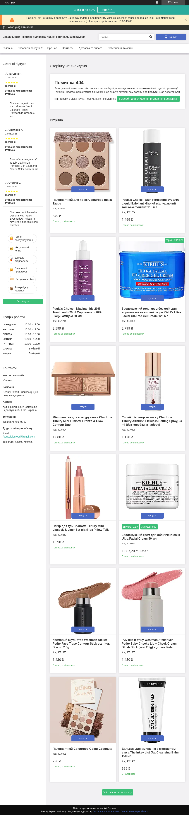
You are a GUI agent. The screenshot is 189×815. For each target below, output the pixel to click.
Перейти (106, 9)
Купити (83, 189)
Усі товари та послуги (116, 792)
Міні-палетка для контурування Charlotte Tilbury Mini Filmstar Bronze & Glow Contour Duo (82, 421)
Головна (8, 48)
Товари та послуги (29, 48)
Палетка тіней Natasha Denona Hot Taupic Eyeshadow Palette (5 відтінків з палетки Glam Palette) (24, 219)
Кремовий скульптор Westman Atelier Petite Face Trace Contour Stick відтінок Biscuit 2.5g (81, 643)
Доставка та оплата (90, 48)
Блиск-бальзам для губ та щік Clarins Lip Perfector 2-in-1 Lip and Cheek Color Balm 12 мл (24, 164)
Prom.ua (112, 808)
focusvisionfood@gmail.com (19, 436)
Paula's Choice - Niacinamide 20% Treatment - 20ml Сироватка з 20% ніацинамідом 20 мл (77, 312)
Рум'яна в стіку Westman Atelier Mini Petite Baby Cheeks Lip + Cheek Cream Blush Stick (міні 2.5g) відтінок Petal (149, 643)
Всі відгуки (23, 301)
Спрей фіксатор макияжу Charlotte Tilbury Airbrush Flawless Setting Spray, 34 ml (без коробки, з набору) (152, 421)
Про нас (52, 48)
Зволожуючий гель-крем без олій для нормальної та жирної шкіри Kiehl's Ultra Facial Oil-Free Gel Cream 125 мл (151, 312)
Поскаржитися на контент (106, 811)
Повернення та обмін (120, 48)
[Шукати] (150, 37)
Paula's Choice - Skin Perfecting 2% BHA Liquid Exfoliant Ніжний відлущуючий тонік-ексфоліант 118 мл (150, 203)
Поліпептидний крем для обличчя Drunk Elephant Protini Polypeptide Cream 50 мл (22, 110)
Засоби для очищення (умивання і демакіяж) (149, 98)
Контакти (67, 48)
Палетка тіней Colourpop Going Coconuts (82, 748)
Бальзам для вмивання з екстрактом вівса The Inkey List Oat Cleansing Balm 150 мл (150, 752)
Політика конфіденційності (134, 811)
